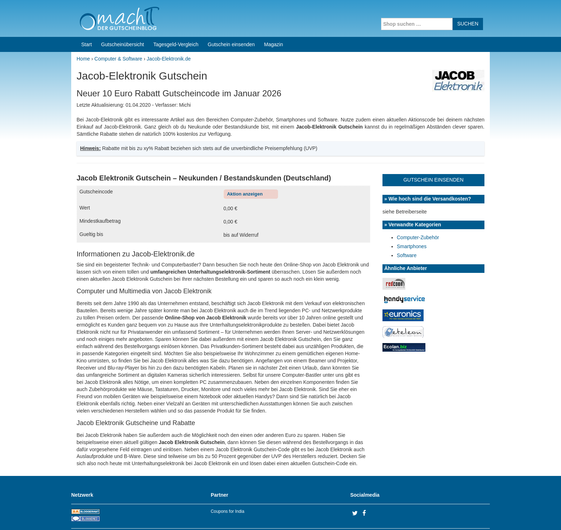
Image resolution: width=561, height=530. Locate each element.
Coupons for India (227, 511)
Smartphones (411, 246)
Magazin (273, 44)
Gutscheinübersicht (122, 44)
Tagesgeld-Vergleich (175, 44)
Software (406, 255)
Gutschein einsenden (231, 44)
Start (86, 44)
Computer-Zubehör (418, 237)
